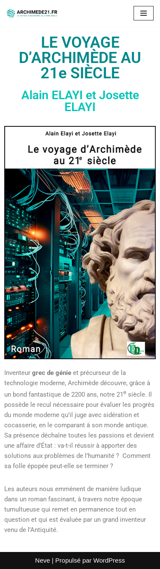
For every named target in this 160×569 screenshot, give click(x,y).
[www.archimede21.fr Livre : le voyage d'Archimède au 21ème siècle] (32, 13)
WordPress (109, 560)
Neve (42, 560)
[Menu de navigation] (144, 13)
